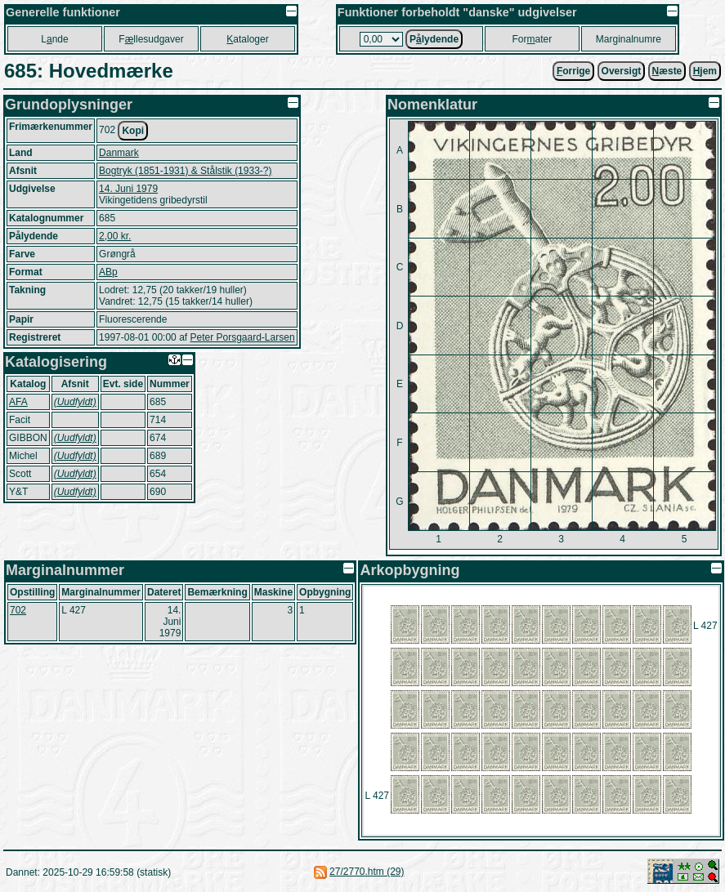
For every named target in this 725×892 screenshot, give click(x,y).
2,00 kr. (115, 236)
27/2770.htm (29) (366, 871)
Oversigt (622, 71)
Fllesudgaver (151, 39)
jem (705, 71)
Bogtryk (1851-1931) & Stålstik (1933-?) (185, 170)
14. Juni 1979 (128, 188)
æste (667, 71)
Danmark (119, 152)
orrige (573, 71)
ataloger (247, 39)
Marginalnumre (628, 39)
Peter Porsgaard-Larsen (242, 337)
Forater (532, 39)
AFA (18, 402)
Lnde (54, 39)
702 (18, 610)
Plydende (434, 39)
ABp (108, 272)
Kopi (133, 130)
